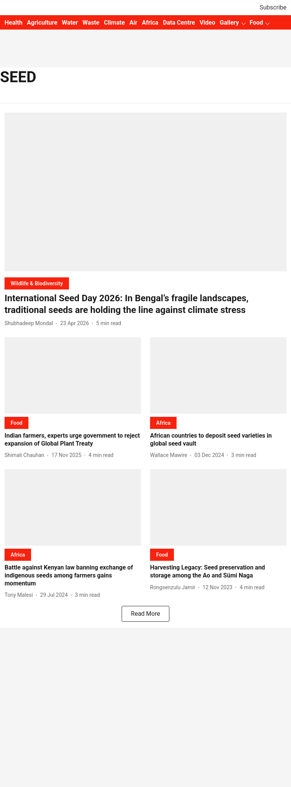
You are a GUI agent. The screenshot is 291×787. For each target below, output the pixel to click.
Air (134, 22)
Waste (91, 22)
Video (207, 22)
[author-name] (30, 323)
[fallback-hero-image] (145, 192)
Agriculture (42, 22)
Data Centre (179, 22)
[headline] (145, 304)
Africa (150, 22)
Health (13, 22)
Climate (114, 22)
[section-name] (37, 283)
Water (70, 22)
